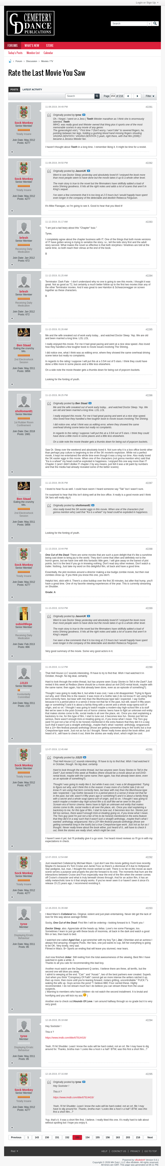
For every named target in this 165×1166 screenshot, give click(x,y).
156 (108, 1137)
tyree (23, 924)
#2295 (149, 1074)
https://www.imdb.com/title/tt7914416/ (65, 1037)
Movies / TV (47, 61)
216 (138, 1137)
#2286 (149, 395)
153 (77, 1137)
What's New (32, 45)
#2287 (149, 483)
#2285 (149, 329)
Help (104, 1151)
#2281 (149, 107)
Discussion (31, 61)
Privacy (135, 1151)
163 (118, 1137)
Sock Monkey (24, 122)
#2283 (149, 221)
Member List (33, 53)
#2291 (149, 749)
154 (87, 1137)
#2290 (149, 667)
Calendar (48, 53)
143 (37, 1137)
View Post (83, 115)
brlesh (23, 237)
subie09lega (24, 624)
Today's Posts (15, 53)
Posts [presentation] (14, 89)
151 (57, 1137)
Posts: (20, 142)
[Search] (131, 23)
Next (150, 1137)
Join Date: (18, 140)
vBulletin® (140, 1160)
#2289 (149, 608)
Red (14, 1151)
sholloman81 (24, 411)
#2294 (149, 1020)
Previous (16, 1137)
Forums (13, 45)
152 (67, 1137)
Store (49, 45)
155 (98, 1137)
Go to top (151, 1151)
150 (47, 1137)
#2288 (149, 548)
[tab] (14, 89)
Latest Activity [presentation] (32, 89)
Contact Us (119, 1151)
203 (128, 1137)
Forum (19, 61)
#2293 (149, 908)
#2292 (149, 857)
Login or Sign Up (147, 2)
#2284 (149, 275)
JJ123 (24, 683)
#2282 (149, 163)
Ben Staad (24, 345)
